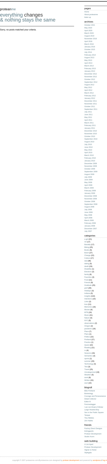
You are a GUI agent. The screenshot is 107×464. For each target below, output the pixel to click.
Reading (87, 348)
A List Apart (88, 444)
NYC (86, 320)
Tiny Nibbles (89, 418)
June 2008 (88, 212)
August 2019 (89, 36)
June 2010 (88, 147)
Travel (86, 369)
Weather (87, 375)
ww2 (86, 383)
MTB (86, 312)
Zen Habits (88, 421)
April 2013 (88, 63)
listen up (87, 17)
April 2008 (88, 218)
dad (85, 261)
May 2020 (88, 28)
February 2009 (90, 191)
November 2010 (90, 134)
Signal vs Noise (90, 450)
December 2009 (90, 163)
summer (87, 361)
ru (85, 350)
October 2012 (89, 79)
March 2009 (89, 188)
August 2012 (89, 85)
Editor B (87, 402)
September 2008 (90, 204)
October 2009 (89, 169)
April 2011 (88, 120)
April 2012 (88, 90)
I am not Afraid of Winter (93, 407)
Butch (86, 253)
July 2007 (88, 231)
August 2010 (89, 142)
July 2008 (88, 209)
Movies (87, 310)
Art (85, 242)
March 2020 (89, 33)
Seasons (87, 353)
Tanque (87, 415)
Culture (87, 258)
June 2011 (88, 114)
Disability (87, 269)
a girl (86, 239)
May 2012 (88, 87)
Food (86, 280)
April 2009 (88, 185)
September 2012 (90, 82)
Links (86, 301)
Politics (87, 337)
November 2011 (90, 104)
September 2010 (90, 139)
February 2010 (90, 158)
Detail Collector (90, 399)
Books (86, 250)
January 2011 (89, 128)
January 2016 (89, 47)
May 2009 (88, 182)
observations (89, 323)
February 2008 (90, 223)
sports (86, 358)
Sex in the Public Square (94, 412)
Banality (87, 244)
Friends (87, 282)
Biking (86, 247)
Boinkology (88, 393)
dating (86, 263)
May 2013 (88, 60)
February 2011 (90, 125)
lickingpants (89, 431)
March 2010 (89, 155)
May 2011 (88, 117)
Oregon (87, 326)
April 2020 (88, 30)
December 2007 (90, 229)
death (86, 266)
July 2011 (88, 112)
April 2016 (88, 41)
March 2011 (89, 123)
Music (86, 315)
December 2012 (90, 74)
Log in (105, 460)
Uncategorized (90, 372)
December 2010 (90, 131)
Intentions (88, 299)
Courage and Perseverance (95, 396)
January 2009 (89, 193)
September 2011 (90, 109)
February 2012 (90, 96)
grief (86, 288)
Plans (86, 334)
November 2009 (90, 166)
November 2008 (90, 199)
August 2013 (89, 57)
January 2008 (89, 226)
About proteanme (91, 14)
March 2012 (89, 93)
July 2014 (88, 52)
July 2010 (88, 144)
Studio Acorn (89, 436)
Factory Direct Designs (93, 428)
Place (86, 331)
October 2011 (89, 106)
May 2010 (88, 150)
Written (87, 380)
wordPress (97, 460)
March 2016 (89, 44)
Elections (87, 272)
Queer (86, 345)
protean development (71, 460)
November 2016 (90, 39)
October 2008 (89, 201)
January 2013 (89, 71)
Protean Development (92, 434)
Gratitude (88, 285)
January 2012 (89, 98)
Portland (87, 339)
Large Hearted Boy (91, 410)
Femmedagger (90, 404)
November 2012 (90, 77)
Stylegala (88, 453)
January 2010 (89, 161)
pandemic (88, 329)
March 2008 (89, 220)
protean (8, 9)
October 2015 (89, 49)
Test (86, 367)
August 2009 (89, 174)
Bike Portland (89, 391)
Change (87, 255)
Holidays (87, 291)
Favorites (88, 277)
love (86, 304)
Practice (87, 342)
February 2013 (90, 68)
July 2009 (88, 177)
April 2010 (88, 152)
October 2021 (89, 25)
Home (86, 12)
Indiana (87, 293)
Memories (88, 307)
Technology (88, 364)
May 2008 (88, 215)
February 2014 (90, 55)
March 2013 (89, 66)
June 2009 (88, 180)
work (86, 377)
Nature (87, 318)
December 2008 (90, 196)
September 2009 (90, 172)
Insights (87, 296)
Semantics (88, 356)
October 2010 (89, 136)
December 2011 (90, 101)
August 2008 (89, 207)
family (86, 274)
